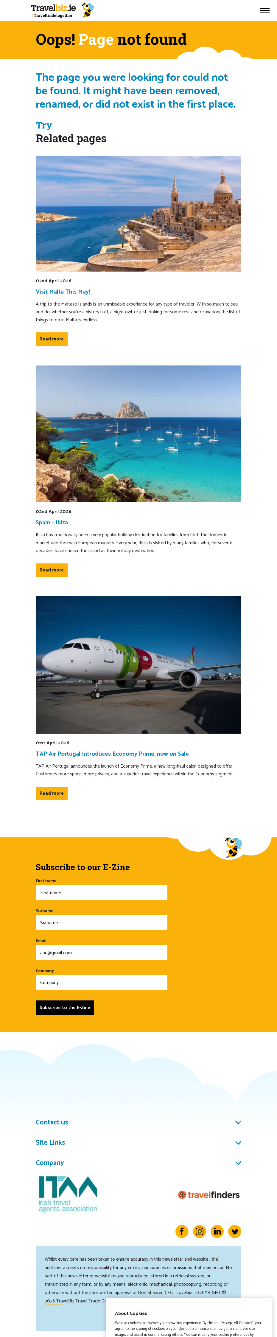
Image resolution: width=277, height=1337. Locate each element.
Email (101, 949)
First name (101, 889)
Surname (101, 919)
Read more (52, 339)
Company (101, 979)
